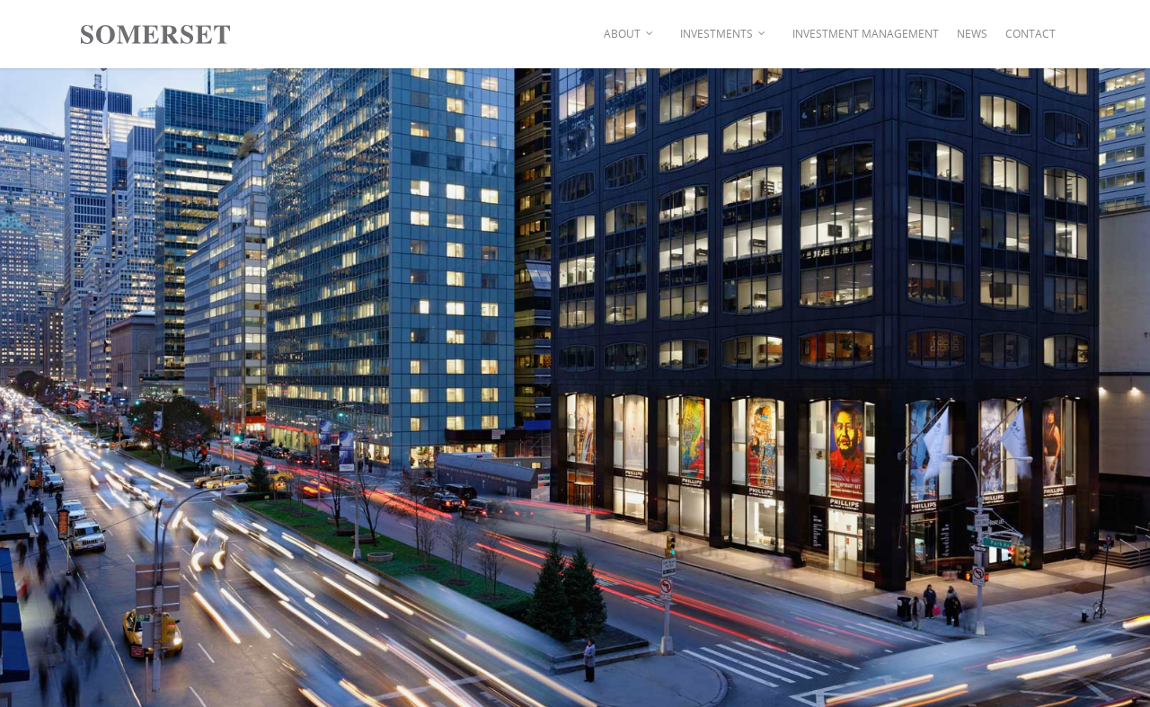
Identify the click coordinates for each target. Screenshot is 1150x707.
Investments (723, 34)
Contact (1030, 33)
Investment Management (865, 33)
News (972, 33)
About (629, 34)
